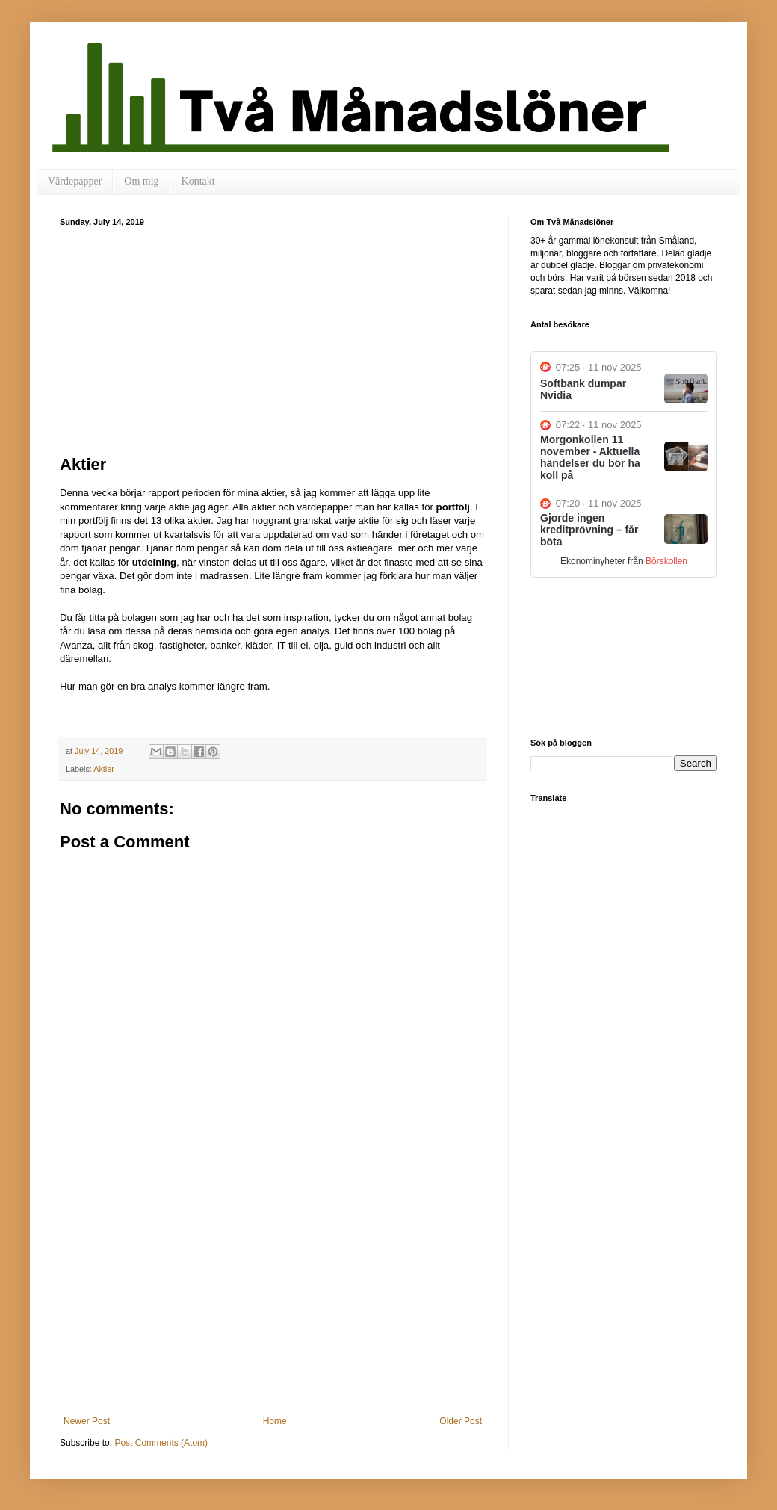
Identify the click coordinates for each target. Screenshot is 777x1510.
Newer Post (87, 1421)
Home (275, 1421)
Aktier (103, 768)
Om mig (141, 181)
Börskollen (666, 561)
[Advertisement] (273, 338)
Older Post (460, 1421)
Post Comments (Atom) (161, 1443)
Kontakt (198, 181)
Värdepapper (75, 181)
